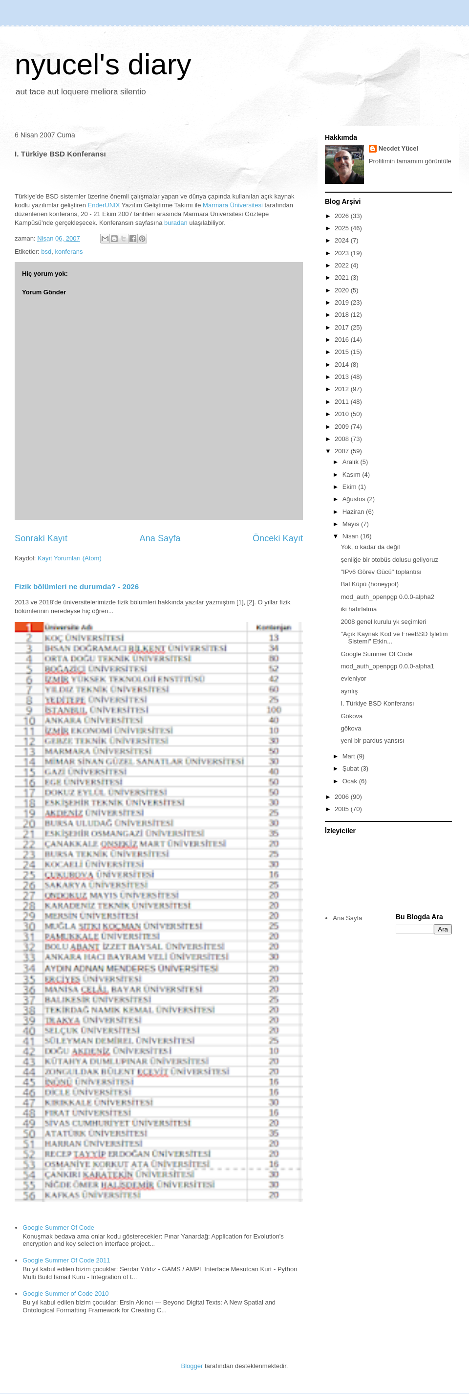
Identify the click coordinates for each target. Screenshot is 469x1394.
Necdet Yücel (398, 148)
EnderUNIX (104, 205)
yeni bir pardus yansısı (372, 740)
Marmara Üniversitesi (233, 205)
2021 (343, 277)
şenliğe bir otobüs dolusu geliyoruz (389, 559)
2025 (343, 228)
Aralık (351, 461)
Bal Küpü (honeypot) (370, 584)
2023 (343, 253)
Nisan (351, 536)
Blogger (192, 1366)
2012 (343, 389)
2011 (343, 401)
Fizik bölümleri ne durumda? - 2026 (77, 586)
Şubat (351, 768)
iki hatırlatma (359, 609)
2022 (343, 265)
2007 (343, 451)
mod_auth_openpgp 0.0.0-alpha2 (387, 596)
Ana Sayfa (160, 538)
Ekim (350, 486)
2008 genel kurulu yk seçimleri (383, 621)
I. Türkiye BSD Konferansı (377, 703)
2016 (343, 339)
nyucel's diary (103, 64)
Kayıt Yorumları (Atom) (70, 558)
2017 (343, 327)
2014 (343, 364)
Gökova (351, 716)
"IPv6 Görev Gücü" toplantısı (381, 571)
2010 (343, 414)
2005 (343, 809)
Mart (349, 756)
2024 (343, 240)
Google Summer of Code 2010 (65, 1293)
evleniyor (353, 678)
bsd (46, 251)
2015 (343, 351)
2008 (343, 439)
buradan (176, 222)
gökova (351, 728)
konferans (69, 251)
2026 (343, 216)
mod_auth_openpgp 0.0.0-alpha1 (387, 666)
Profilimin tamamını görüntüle (410, 161)
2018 (343, 314)
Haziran (354, 511)
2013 (343, 376)
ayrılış (349, 691)
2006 (343, 796)
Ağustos (354, 499)
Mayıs (351, 524)
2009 (343, 426)
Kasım (352, 474)
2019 (343, 302)
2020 (343, 290)
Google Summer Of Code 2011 (66, 1260)
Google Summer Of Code (58, 1227)
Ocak (350, 781)
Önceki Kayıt (278, 538)
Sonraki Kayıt (41, 538)
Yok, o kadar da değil (370, 547)
